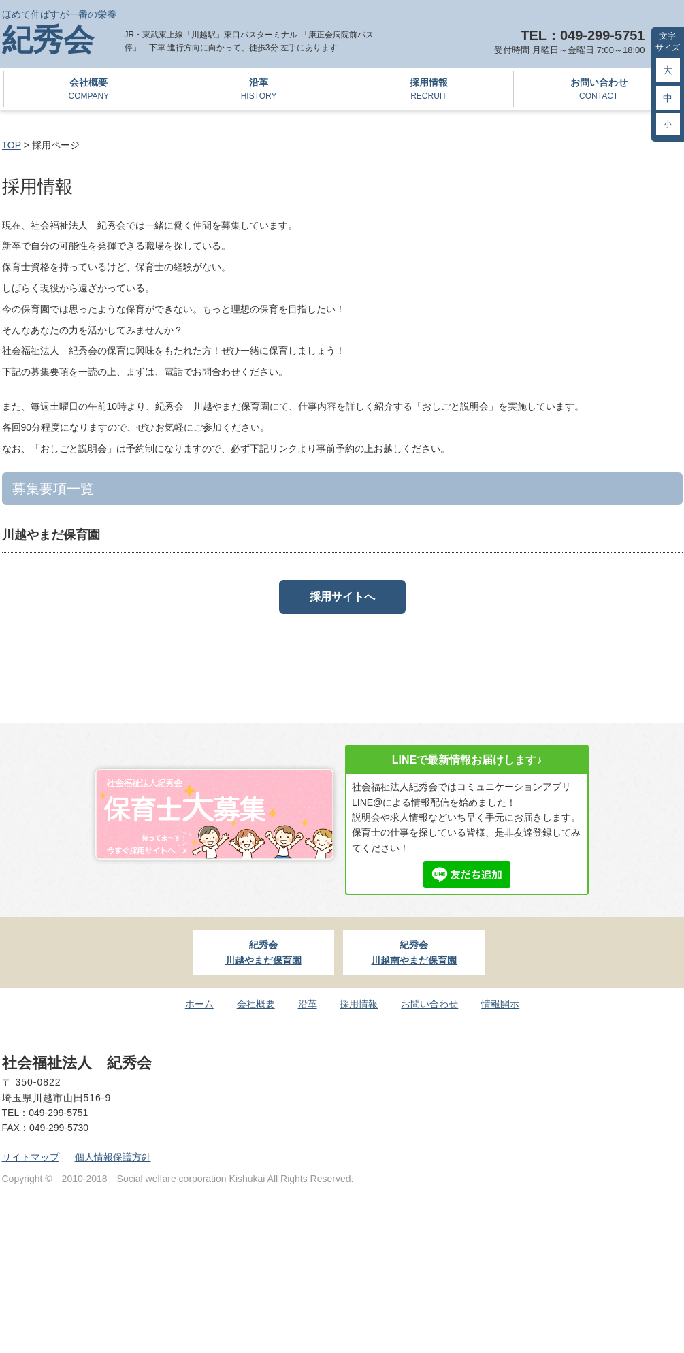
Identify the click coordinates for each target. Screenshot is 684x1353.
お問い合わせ (598, 90)
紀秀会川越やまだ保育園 (263, 952)
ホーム (199, 1003)
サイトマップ (30, 1157)
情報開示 (500, 1003)
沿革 (259, 90)
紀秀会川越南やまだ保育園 (414, 952)
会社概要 (88, 90)
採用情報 (429, 90)
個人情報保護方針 (113, 1157)
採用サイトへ (342, 596)
